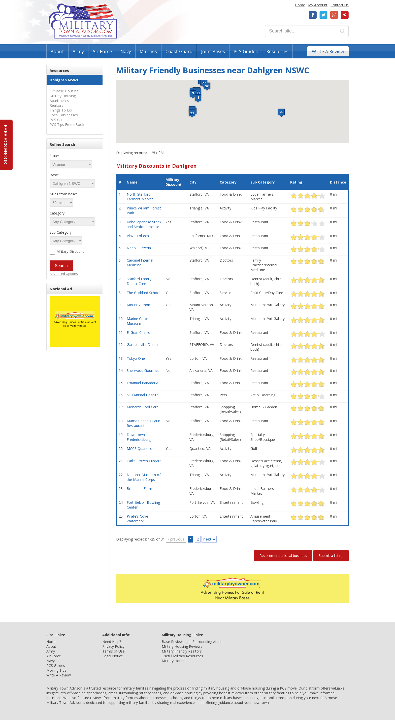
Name (132, 182)
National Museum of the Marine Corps (143, 477)
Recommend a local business (283, 555)
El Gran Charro (138, 332)
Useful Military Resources (182, 656)
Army (78, 51)
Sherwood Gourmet (143, 370)
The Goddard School (143, 292)
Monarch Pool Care (142, 407)
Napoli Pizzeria (139, 247)
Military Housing (63, 95)
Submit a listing (331, 555)
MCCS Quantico (139, 448)
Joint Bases (213, 51)
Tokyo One (136, 358)
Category (228, 182)
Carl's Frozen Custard (144, 460)
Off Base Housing (64, 91)
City (192, 182)
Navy (125, 51)
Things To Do (61, 110)
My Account (317, 5)
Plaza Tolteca (138, 235)
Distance (338, 182)
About (57, 51)
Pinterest (345, 15)
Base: (54, 174)
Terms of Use (113, 651)
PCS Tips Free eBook (67, 124)
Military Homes (174, 660)
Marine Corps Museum (138, 321)
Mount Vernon (138, 304)
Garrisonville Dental (142, 344)
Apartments (59, 100)
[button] (198, 98)
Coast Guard (179, 51)
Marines (148, 51)
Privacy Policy (113, 646)
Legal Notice (112, 656)
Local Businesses (64, 115)
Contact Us (340, 5)
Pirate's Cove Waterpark (137, 518)
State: (54, 155)
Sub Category (262, 182)
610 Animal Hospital (143, 394)
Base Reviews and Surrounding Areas (192, 641)
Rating (296, 182)
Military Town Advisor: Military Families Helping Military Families (82, 21)
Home (300, 5)
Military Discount (70, 251)
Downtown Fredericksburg (139, 437)
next (209, 539)
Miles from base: (63, 194)
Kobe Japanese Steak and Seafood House (144, 224)
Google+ (334, 15)
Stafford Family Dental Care (139, 281)
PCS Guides (246, 51)
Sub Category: (61, 232)
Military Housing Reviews (182, 646)
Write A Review (328, 51)
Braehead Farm (139, 488)
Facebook (313, 15)
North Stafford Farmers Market (140, 196)
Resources (277, 51)
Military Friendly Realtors (182, 651)
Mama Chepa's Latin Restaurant (143, 423)
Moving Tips (56, 670)
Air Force (102, 51)
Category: (57, 213)
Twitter (323, 15)
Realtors (56, 105)
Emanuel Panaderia (142, 382)
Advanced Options (64, 273)
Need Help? (111, 641)
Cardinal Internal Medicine (140, 262)
